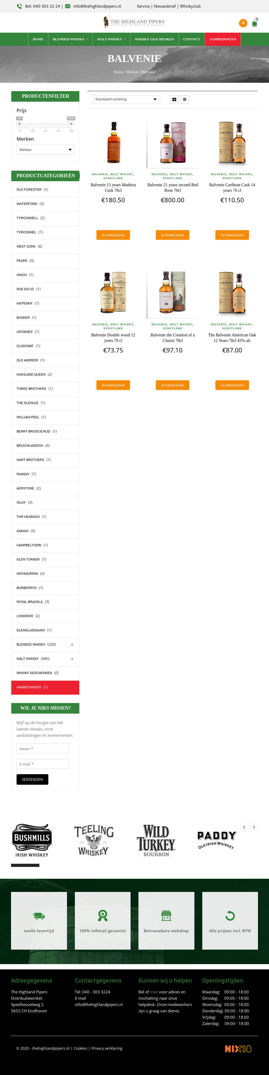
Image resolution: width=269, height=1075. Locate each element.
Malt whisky (109, 39)
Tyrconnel (26, 232)
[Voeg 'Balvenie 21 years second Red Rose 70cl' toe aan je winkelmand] (172, 235)
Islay (21, 502)
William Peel (28, 417)
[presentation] (244, 827)
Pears (22, 260)
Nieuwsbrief (165, 6)
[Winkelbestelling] (126, 99)
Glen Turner (28, 559)
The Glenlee (28, 402)
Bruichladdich (30, 445)
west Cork (26, 246)
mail (154, 991)
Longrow (25, 615)
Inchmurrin (27, 573)
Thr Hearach (28, 516)
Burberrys (27, 587)
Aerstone (25, 488)
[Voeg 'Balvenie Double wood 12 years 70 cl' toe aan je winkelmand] (113, 385)
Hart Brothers (30, 459)
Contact (191, 39)
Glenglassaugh (31, 630)
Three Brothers (31, 388)
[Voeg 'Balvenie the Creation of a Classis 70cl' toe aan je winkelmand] (172, 385)
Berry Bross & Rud (33, 431)
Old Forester (29, 189)
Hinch (22, 274)
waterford (27, 203)
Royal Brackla (30, 601)
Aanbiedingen (222, 39)
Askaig (22, 530)
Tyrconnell (27, 217)
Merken (132, 72)
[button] (15, 865)
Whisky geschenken (154, 39)
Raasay (23, 474)
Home (38, 39)
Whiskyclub (190, 6)
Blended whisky (69, 39)
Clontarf (25, 345)
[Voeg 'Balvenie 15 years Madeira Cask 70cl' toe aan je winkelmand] (113, 235)
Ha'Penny (25, 303)
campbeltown (29, 545)
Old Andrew (27, 360)
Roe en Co (25, 289)
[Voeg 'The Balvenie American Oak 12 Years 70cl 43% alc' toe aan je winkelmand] (232, 385)
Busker (23, 317)
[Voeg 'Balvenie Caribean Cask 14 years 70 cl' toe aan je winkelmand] (232, 235)
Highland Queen (31, 374)
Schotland (113, 178)
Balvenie (100, 174)
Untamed (25, 331)
